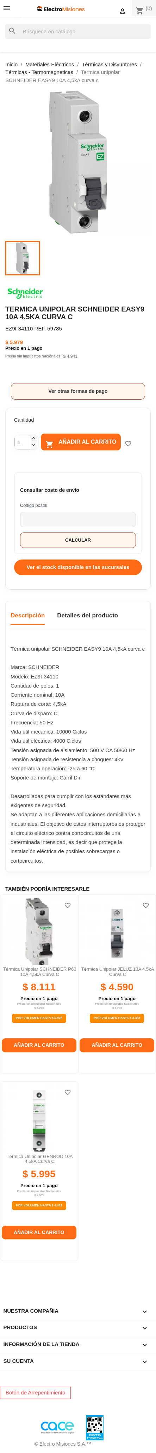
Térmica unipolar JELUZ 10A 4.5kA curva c (117, 971)
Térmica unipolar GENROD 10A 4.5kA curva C (40, 1159)
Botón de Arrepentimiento (35, 1392)
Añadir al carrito (80, 443)
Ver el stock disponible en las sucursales (78, 567)
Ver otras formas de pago (77, 391)
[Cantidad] (22, 442)
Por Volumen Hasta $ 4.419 (39, 1205)
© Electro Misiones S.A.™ (63, 1444)
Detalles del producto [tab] (87, 615)
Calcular (78, 540)
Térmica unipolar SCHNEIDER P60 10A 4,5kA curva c (39, 971)
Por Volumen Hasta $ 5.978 (39, 1018)
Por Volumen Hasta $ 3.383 (117, 1018)
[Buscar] (78, 31)
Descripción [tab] (28, 615)
